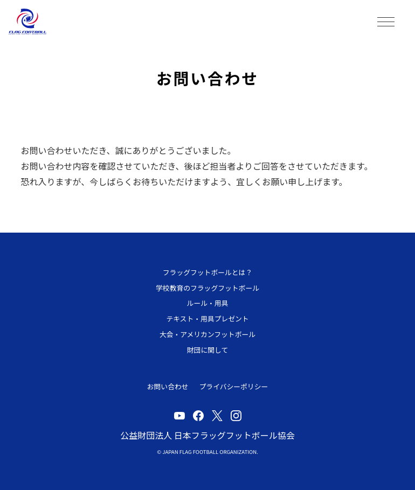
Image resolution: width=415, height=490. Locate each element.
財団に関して (207, 350)
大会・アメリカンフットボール (207, 334)
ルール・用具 (208, 303)
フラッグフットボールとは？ (207, 272)
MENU (386, 21)
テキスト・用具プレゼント (207, 318)
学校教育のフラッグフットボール (207, 288)
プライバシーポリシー (233, 386)
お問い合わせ (168, 386)
